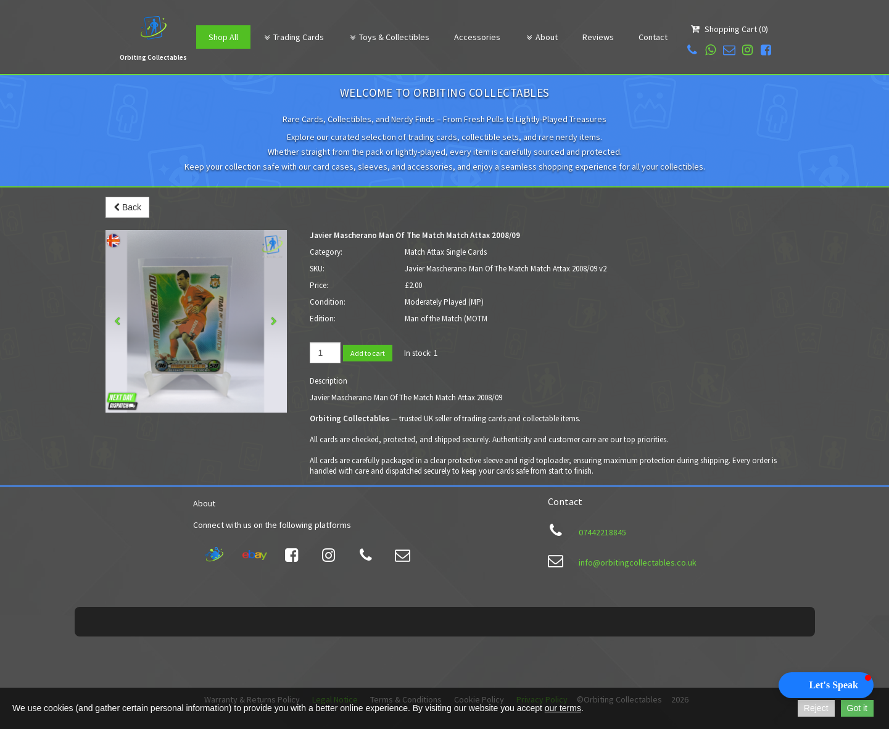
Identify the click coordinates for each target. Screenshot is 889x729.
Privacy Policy (542, 672)
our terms (563, 708)
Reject (816, 708)
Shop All (223, 37)
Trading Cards (293, 37)
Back (127, 207)
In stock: (418, 353)
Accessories (477, 37)
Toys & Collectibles (389, 37)
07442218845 (602, 532)
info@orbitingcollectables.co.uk (638, 562)
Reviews (598, 37)
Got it (857, 708)
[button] (826, 685)
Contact (653, 37)
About (541, 37)
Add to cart (367, 353)
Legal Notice (335, 672)
